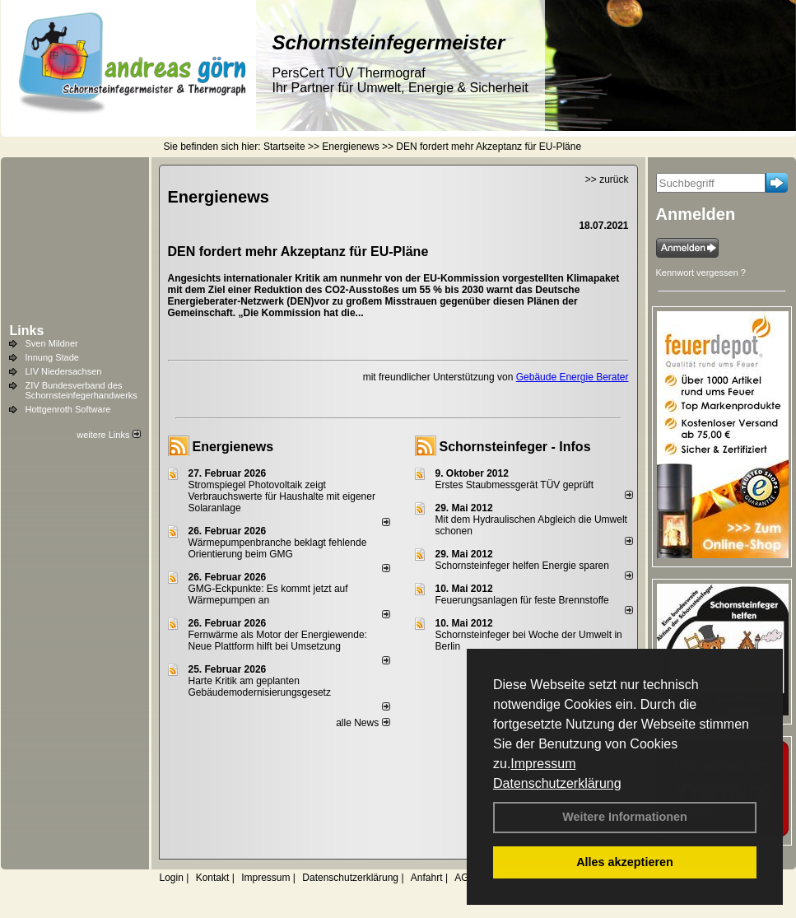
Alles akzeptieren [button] (624, 862)
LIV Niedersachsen (64, 371)
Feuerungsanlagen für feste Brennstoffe (522, 600)
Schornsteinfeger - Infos (515, 447)
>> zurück (607, 179)
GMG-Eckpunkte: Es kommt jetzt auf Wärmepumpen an (268, 594)
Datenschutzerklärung (557, 783)
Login (172, 877)
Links (27, 331)
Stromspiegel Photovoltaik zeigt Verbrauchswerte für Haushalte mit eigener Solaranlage (282, 496)
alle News (362, 723)
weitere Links (108, 435)
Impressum (542, 764)
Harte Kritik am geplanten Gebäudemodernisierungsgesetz (260, 686)
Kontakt (213, 877)
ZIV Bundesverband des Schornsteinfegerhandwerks (81, 390)
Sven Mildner (52, 343)
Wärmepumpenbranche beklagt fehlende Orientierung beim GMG (278, 548)
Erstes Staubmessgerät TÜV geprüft (514, 485)
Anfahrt (427, 877)
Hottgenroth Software (68, 409)
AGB (464, 877)
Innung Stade (52, 357)
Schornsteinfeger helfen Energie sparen (522, 565)
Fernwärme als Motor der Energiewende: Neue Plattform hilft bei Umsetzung (278, 640)
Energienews (233, 447)
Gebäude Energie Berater (572, 377)
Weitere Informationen (624, 816)
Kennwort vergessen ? (701, 272)
